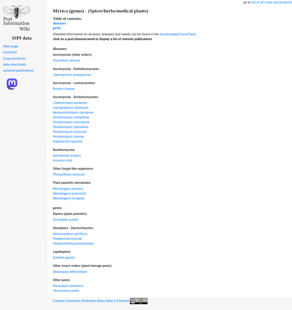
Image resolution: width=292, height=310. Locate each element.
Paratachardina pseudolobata (73, 243)
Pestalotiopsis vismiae (68, 136)
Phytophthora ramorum (69, 174)
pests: (57, 208)
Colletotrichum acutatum (70, 103)
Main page (10, 46)
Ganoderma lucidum (67, 156)
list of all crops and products (271, 2)
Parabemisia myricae (67, 239)
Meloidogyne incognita (68, 198)
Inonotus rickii (62, 160)
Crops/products (14, 58)
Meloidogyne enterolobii (69, 193)
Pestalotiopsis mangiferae (71, 117)
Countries (10, 52)
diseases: (60, 49)
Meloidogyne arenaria (68, 189)
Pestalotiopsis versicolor (70, 132)
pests (57, 28)
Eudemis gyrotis (64, 257)
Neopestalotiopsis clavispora (73, 112)
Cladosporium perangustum (72, 75)
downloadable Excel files (176, 34)
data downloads (14, 64)
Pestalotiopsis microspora (71, 122)
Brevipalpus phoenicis (68, 286)
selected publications (18, 70)
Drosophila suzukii (65, 220)
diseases (59, 23)
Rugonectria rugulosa (67, 141)
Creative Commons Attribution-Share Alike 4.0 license (100, 301)
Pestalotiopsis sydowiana (70, 127)
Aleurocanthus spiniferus (70, 234)
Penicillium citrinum (66, 60)
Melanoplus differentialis (70, 272)
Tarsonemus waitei (66, 291)
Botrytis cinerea (64, 89)
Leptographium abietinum (71, 108)
